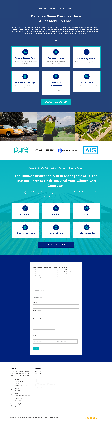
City (34, 327)
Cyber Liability (39, 271)
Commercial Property (41, 269)
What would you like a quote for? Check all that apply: (51, 267)
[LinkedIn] (91, 417)
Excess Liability (63, 273)
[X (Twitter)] (94, 417)
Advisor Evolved (54, 416)
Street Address (37, 310)
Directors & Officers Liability (66, 271)
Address (36, 302)
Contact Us (38, 372)
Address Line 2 (37, 318)
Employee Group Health (42, 273)
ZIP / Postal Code (37, 335)
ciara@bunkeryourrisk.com (22, 394)
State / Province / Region (63, 327)
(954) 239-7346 (19, 389)
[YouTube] (96, 417)
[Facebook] (85, 417)
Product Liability (63, 275)
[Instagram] (88, 417)
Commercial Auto (64, 269)
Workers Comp (39, 277)
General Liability (40, 275)
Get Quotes (38, 370)
